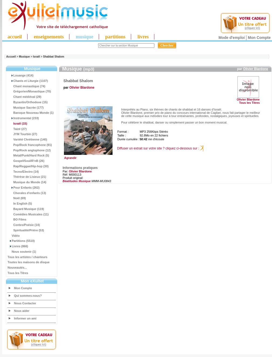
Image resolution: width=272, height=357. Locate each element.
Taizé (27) (17, 129)
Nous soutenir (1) (22, 251)
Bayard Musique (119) (26, 209)
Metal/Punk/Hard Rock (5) (28, 155)
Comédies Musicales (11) (28, 214)
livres (143, 36)
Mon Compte (259, 37)
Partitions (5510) (21, 240)
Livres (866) (18, 246)
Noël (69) (17, 198)
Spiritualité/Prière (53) (26, 230)
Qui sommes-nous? (28, 295)
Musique (24, 56)
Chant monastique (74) (26, 86)
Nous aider (21, 310)
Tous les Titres (18, 273)
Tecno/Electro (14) (23, 171)
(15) (17, 123)
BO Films (17, 219)
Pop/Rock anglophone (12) (29, 150)
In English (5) (20, 203)
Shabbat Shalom (53, 56)
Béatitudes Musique (77, 181)
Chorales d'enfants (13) (27, 193)
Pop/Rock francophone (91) (30, 144)
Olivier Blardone (255, 69)
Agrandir (88, 156)
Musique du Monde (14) (27, 182)
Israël (36, 56)
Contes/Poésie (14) (24, 224)
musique (84, 36)
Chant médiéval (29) (24, 96)
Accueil (11, 56)
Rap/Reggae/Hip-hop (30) (28, 166)
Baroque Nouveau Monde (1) (30, 112)
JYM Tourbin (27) (22, 134)
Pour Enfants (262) (23, 187)
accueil (15, 36)
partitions (115, 36)
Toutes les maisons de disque (29, 262)
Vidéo (14, 235)
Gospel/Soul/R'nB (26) (26, 160)
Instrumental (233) (23, 118)
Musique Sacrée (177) (26, 107)
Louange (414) (20, 75)
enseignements (49, 36)
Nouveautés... (17, 267)
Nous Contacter (25, 303)
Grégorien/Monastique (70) (29, 91)
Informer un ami (25, 318)
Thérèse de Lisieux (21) (27, 176)
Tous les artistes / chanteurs (27, 257)
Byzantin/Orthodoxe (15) (27, 102)
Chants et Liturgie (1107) (28, 80)
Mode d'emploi (232, 37)
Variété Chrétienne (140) (27, 139)
